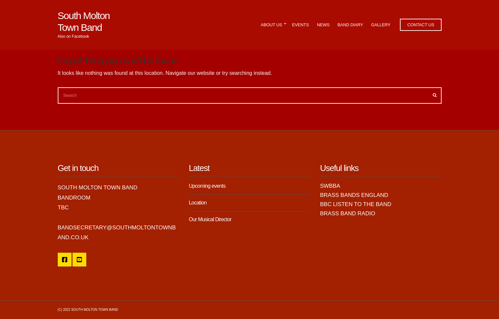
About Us (271, 24)
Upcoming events (207, 186)
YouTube (79, 259)
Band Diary (350, 24)
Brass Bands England (354, 195)
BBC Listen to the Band (355, 204)
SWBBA (330, 186)
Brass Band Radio (347, 213)
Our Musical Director (210, 219)
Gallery (380, 24)
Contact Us (420, 24)
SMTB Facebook (65, 259)
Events (300, 24)
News (323, 24)
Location (197, 202)
